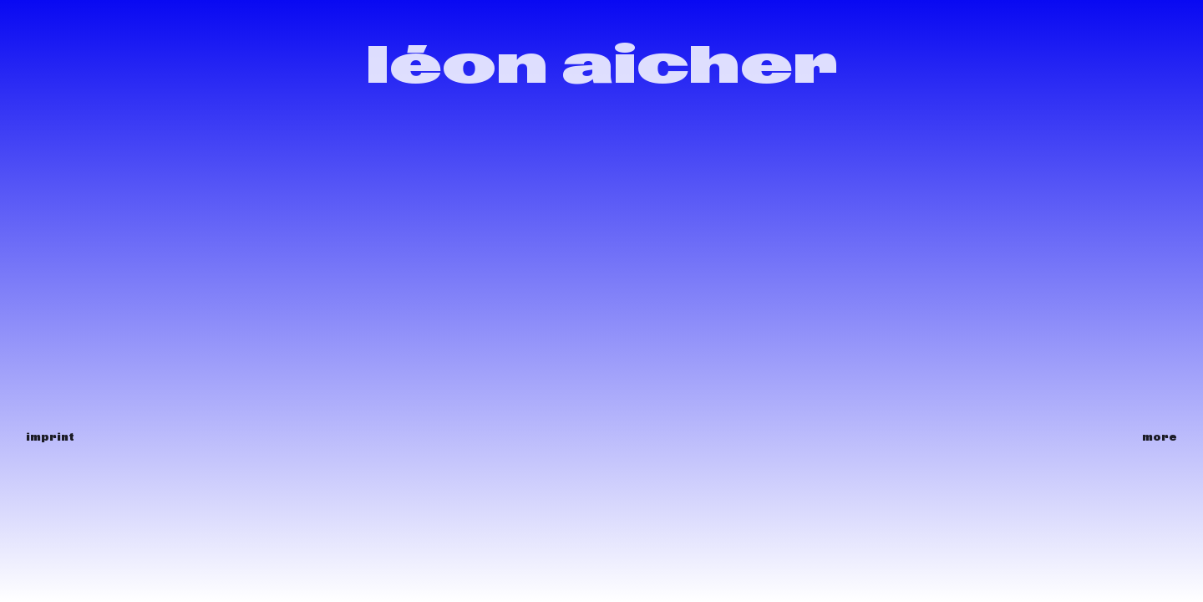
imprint (50, 437)
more (1159, 437)
